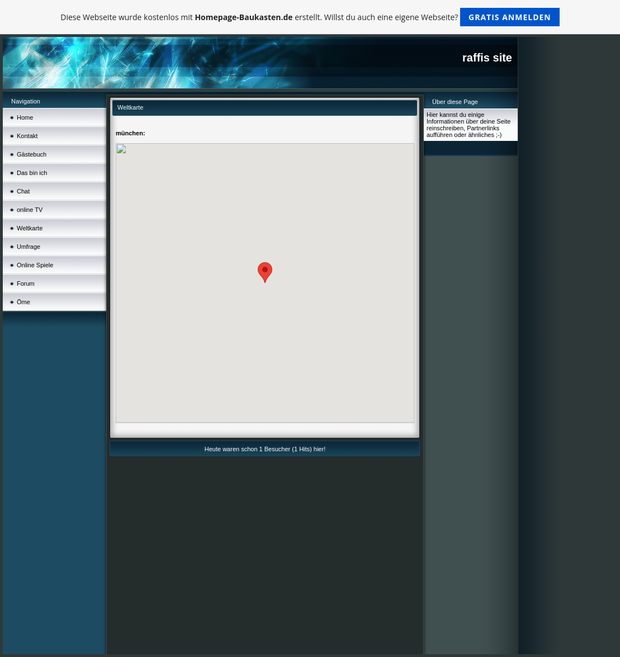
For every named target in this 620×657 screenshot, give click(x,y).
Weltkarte (29, 228)
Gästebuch (31, 154)
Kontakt (27, 136)
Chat (23, 191)
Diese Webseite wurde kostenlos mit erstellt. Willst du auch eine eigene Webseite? (310, 17)
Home (25, 117)
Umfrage (28, 246)
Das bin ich (32, 172)
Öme (23, 302)
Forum (26, 283)
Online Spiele (35, 265)
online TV (29, 209)
